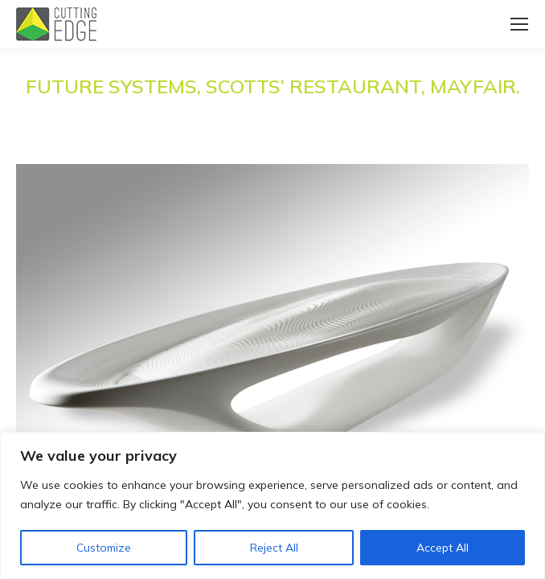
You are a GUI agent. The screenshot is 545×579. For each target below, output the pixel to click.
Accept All (442, 547)
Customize (103, 547)
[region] (272, 505)
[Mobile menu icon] (519, 24)
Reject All (274, 547)
